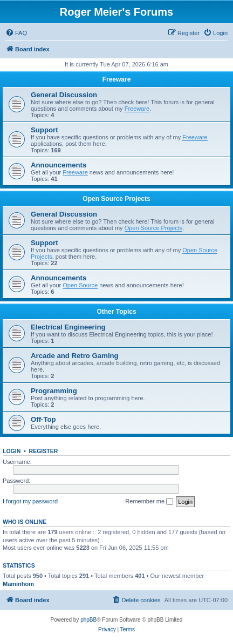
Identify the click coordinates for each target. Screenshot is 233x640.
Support (44, 130)
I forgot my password (30, 501)
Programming (54, 391)
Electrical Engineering (68, 327)
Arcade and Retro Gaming (75, 356)
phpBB (88, 620)
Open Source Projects (116, 199)
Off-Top (43, 419)
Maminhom (18, 584)
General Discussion (64, 95)
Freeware (116, 79)
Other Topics (116, 311)
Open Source (80, 285)
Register (43, 451)
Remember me (149, 502)
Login (11, 451)
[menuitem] (16, 32)
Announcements (58, 165)
